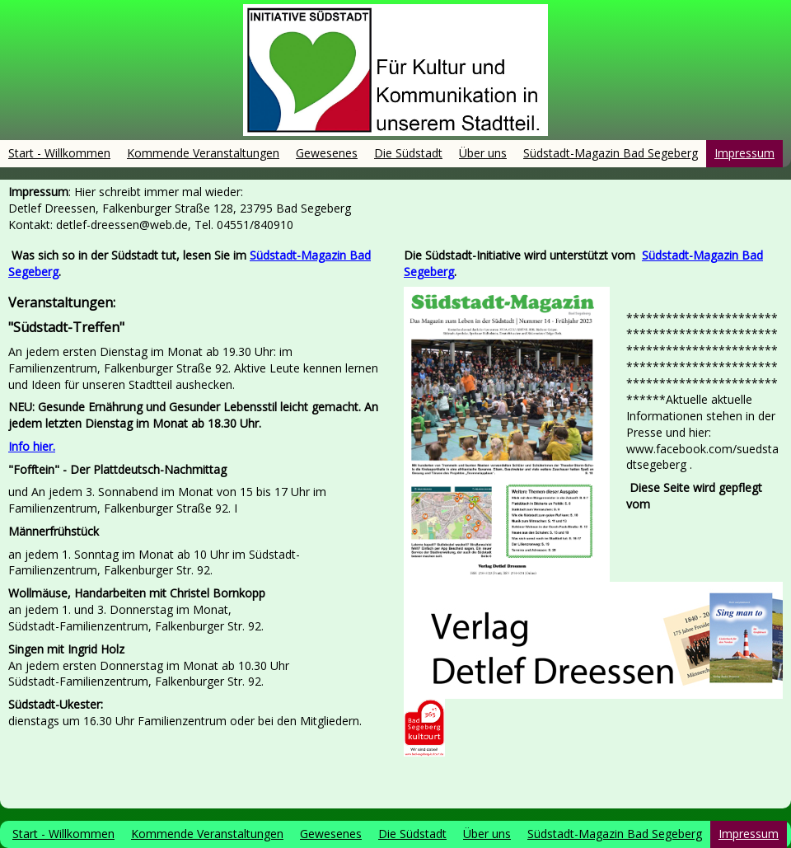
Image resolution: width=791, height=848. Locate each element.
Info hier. (31, 446)
